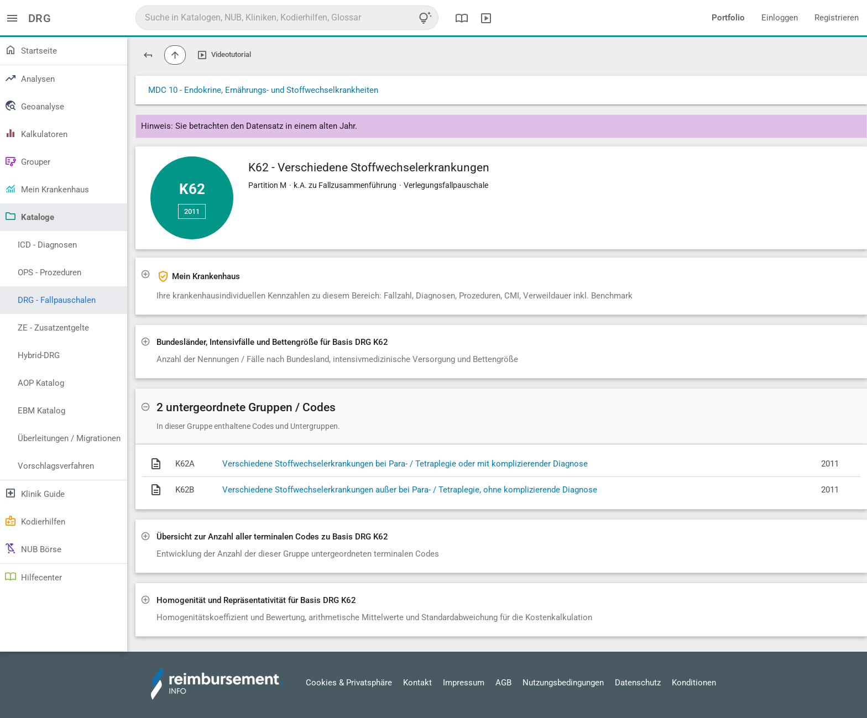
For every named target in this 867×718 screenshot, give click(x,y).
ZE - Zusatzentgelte (53, 328)
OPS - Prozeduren (49, 272)
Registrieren (836, 18)
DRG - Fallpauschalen (57, 300)
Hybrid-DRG (39, 355)
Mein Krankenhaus (46, 188)
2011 (192, 211)
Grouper (27, 161)
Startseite (30, 50)
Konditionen (694, 683)
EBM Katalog (41, 411)
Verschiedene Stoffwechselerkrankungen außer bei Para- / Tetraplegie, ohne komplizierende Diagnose (409, 490)
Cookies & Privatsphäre (349, 683)
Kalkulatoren (35, 133)
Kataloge (29, 216)
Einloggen (779, 18)
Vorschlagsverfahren (56, 466)
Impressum (463, 683)
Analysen (29, 78)
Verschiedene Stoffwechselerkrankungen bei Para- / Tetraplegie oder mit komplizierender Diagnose (405, 464)
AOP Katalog (41, 383)
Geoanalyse (34, 105)
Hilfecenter (33, 576)
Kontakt (417, 683)
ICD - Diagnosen (47, 245)
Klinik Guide (34, 493)
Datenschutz (638, 683)
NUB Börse (32, 548)
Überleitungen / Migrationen (69, 438)
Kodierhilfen (34, 521)
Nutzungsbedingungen (563, 683)
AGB (503, 683)
